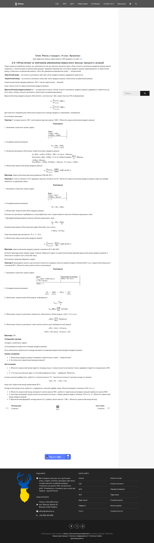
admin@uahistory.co (46, 511)
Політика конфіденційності (78, 536)
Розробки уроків (116, 500)
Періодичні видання (117, 489)
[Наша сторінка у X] (77, 526)
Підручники (114, 495)
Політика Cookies (95, 536)
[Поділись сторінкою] (130, 4)
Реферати (82, 506)
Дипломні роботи (77, 538)
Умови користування (60, 536)
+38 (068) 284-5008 (46, 515)
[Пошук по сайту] (136, 4)
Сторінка (25, 407)
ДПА (80, 489)
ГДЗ (80, 484)
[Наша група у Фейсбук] (71, 526)
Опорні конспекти (116, 484)
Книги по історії (116, 478)
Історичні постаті (116, 511)
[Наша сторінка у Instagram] (82, 526)
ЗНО (80, 495)
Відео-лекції (83, 500)
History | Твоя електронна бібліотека (76, 534)
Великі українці (115, 506)
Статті (81, 511)
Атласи (81, 478)
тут (81, 59)
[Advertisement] (57, 34)
